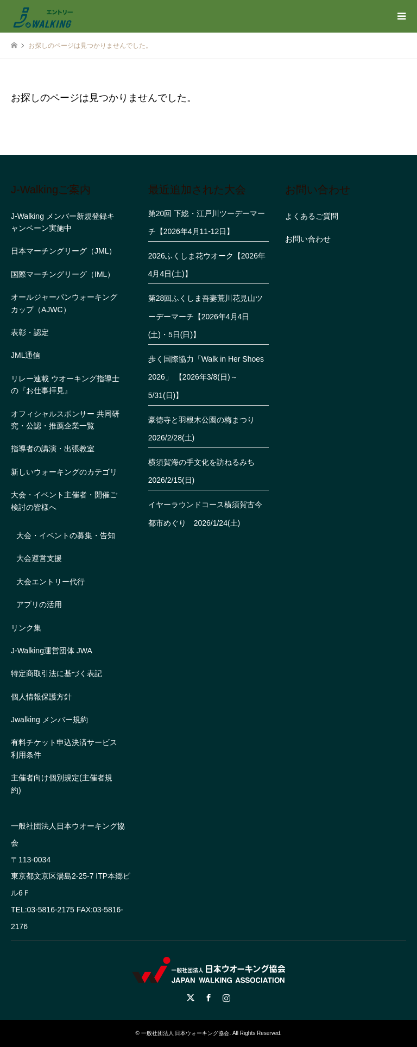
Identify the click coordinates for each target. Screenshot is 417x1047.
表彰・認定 (30, 332)
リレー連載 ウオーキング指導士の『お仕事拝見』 (65, 384)
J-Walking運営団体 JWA (51, 650)
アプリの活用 (39, 604)
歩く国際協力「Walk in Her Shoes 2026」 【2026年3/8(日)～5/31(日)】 (206, 377)
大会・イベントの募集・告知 (65, 535)
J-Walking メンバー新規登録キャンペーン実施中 (63, 222)
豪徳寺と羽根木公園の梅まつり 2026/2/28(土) (205, 429)
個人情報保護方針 (41, 696)
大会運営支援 (39, 558)
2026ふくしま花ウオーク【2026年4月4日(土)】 (207, 265)
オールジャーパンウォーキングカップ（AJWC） (64, 303)
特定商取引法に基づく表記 (56, 673)
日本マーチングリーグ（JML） (63, 251)
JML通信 (25, 355)
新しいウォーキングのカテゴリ (64, 472)
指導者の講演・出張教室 (52, 448)
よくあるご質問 (311, 216)
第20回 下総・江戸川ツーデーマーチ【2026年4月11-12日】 (206, 222)
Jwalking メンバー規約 (49, 719)
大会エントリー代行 (50, 581)
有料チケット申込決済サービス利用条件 (64, 748)
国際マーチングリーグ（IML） (63, 274)
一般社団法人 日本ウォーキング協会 (185, 1033)
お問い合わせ (308, 239)
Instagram (226, 997)
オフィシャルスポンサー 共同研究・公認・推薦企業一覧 (65, 419)
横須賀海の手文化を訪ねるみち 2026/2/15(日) (205, 471)
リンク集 (26, 627)
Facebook (208, 997)
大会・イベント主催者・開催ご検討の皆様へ (64, 500)
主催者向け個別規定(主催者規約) (61, 783)
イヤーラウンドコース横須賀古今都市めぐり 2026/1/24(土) (205, 513)
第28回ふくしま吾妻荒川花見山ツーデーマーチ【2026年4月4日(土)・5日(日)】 (205, 316)
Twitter (190, 997)
